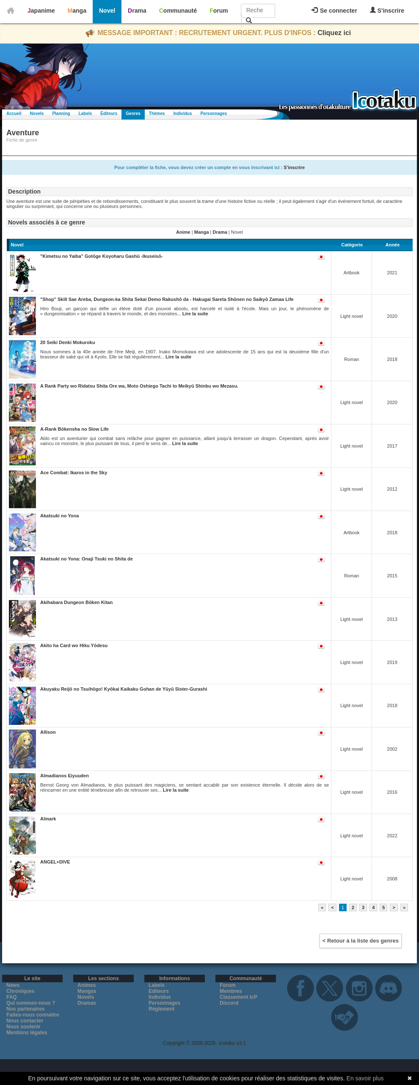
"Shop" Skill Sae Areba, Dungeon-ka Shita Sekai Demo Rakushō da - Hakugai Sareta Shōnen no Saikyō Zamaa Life (167, 299)
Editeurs (159, 991)
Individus (183, 113)
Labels (85, 113)
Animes (86, 985)
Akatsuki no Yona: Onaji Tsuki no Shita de (86, 558)
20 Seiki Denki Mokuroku (67, 342)
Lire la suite (195, 313)
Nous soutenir (23, 1027)
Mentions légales (26, 1033)
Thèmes (157, 113)
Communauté (178, 10)
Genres (133, 113)
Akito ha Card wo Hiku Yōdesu (74, 645)
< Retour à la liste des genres (361, 940)
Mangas (86, 991)
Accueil (14, 113)
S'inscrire (387, 10)
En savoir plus (365, 1078)
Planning (61, 113)
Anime (183, 232)
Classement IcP (238, 997)
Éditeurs (108, 113)
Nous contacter (24, 1021)
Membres (231, 991)
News (12, 985)
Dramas (86, 1003)
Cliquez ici (334, 32)
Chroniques (20, 991)
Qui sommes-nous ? (30, 1003)
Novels (37, 113)
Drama (137, 10)
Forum (219, 10)
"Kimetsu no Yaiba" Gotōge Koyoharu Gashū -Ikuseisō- (101, 256)
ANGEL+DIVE (55, 861)
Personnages (213, 113)
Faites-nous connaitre (32, 1015)
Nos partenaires (25, 1009)
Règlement (161, 1009)
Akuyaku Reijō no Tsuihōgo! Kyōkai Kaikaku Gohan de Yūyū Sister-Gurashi (123, 688)
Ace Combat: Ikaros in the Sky (73, 472)
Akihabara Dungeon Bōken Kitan (76, 602)
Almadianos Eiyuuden (64, 775)
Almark (48, 818)
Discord (229, 1003)
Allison (48, 732)
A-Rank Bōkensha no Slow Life (74, 429)
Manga (77, 10)
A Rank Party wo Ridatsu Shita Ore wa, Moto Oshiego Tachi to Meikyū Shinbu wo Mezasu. (139, 385)
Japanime (41, 10)
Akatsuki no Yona (59, 515)
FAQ (11, 997)
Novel (107, 10)
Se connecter (334, 10)
